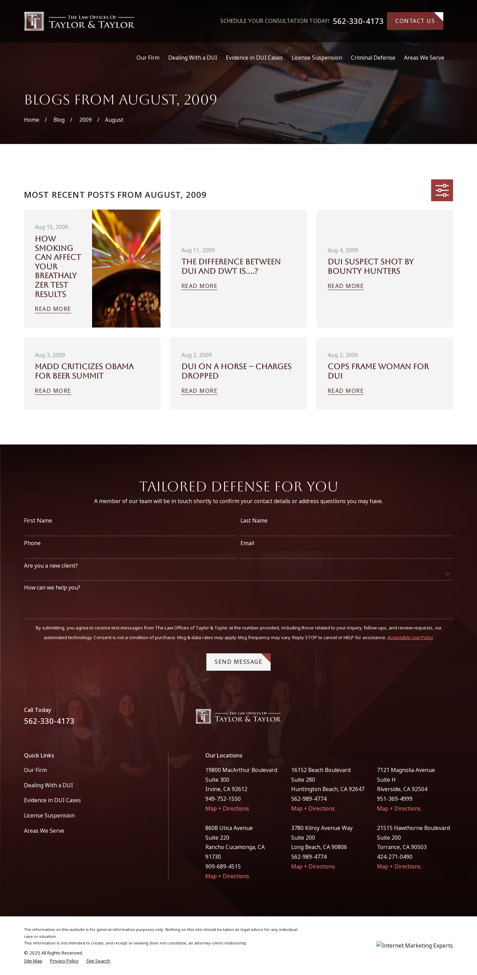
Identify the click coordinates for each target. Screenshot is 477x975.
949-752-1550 (223, 799)
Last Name (254, 529)
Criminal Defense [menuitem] (373, 57)
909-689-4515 (223, 866)
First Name (38, 529)
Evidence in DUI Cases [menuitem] (254, 57)
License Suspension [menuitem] (316, 57)
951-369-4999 (394, 799)
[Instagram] (449, 719)
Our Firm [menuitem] (148, 57)
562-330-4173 (358, 21)
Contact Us (419, 18)
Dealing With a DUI (48, 785)
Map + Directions (227, 808)
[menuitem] (33, 961)
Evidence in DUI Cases (52, 800)
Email (247, 552)
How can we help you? (52, 596)
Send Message (243, 668)
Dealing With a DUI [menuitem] (192, 57)
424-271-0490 (394, 856)
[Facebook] (432, 719)
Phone (32, 552)
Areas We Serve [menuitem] (424, 57)
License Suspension (49, 815)
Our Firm (35, 770)
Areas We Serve (44, 830)
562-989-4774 (309, 799)
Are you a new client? (51, 574)
